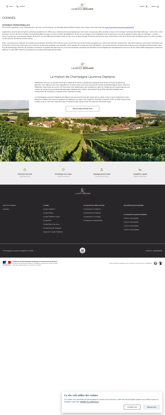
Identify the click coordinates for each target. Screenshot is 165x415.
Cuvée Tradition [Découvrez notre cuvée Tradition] (49, 209)
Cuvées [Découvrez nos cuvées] (46, 205)
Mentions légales (9, 205)
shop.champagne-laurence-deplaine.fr (119, 27)
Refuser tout (151, 407)
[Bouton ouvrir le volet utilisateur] (143, 6)
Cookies (6, 209)
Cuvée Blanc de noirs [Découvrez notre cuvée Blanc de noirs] (51, 224)
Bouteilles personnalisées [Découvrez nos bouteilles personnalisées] (133, 205)
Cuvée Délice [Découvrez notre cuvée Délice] (48, 213)
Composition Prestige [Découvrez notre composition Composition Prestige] (92, 213)
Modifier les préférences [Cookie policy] (89, 402)
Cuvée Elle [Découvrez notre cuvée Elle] (47, 220)
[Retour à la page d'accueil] (82, 6)
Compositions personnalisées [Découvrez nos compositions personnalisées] (135, 214)
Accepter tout (132, 407)
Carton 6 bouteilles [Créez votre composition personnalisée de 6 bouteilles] (131, 226)
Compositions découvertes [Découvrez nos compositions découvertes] (93, 205)
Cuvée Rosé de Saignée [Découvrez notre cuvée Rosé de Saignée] (52, 228)
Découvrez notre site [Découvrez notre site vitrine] (82, 108)
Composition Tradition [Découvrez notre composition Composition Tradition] (92, 209)
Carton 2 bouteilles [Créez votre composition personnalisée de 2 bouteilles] (131, 218)
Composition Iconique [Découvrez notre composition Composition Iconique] (92, 217)
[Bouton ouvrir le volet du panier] (155, 6)
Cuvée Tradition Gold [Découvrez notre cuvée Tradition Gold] (51, 217)
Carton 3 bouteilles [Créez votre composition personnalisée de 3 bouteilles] (131, 222)
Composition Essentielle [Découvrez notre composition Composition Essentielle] (92, 220)
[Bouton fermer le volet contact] (21, 6)
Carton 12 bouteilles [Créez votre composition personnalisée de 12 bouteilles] (131, 229)
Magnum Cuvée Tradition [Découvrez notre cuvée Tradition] (53, 232)
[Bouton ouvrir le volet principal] (9, 6)
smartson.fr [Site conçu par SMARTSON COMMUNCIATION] (157, 251)
